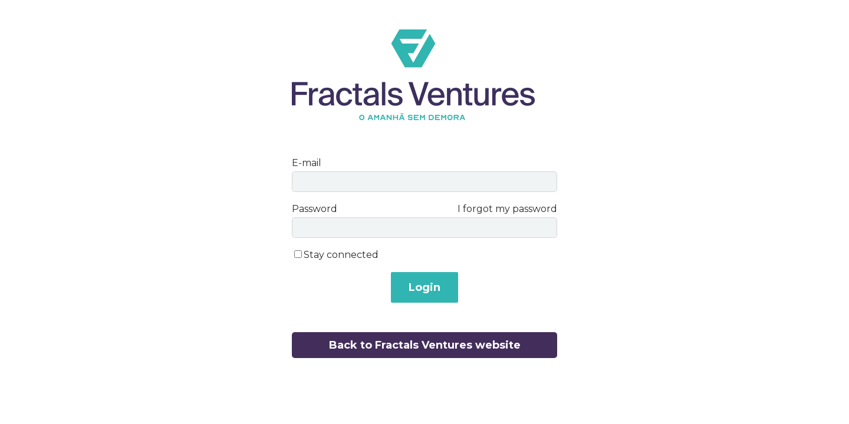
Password (314, 208)
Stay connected (341, 254)
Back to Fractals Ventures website (425, 345)
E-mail (306, 162)
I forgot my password (507, 208)
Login (424, 287)
